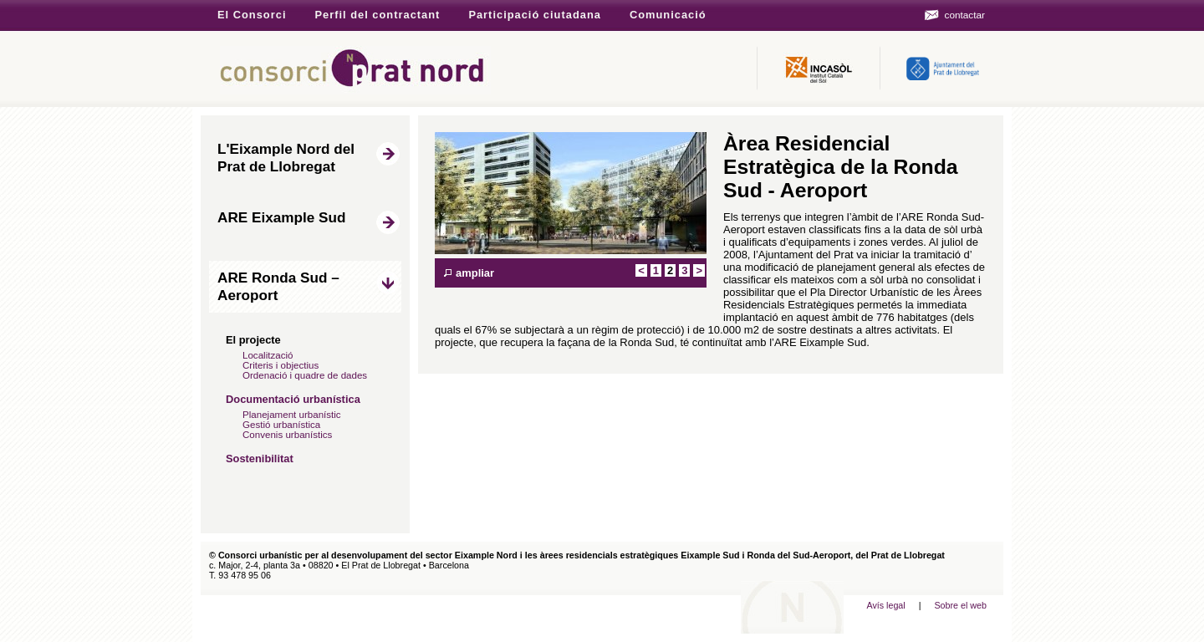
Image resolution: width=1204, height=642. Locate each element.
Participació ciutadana (534, 14)
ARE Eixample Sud (281, 217)
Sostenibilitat (259, 458)
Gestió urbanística (281, 425)
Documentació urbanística (293, 399)
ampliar (475, 273)
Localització (267, 355)
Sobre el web (960, 605)
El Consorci (251, 14)
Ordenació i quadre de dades (304, 375)
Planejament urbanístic (291, 415)
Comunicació (668, 14)
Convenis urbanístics (287, 435)
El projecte (253, 340)
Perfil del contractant (377, 14)
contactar (965, 14)
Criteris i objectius (280, 365)
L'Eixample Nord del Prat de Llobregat (286, 157)
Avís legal (885, 605)
